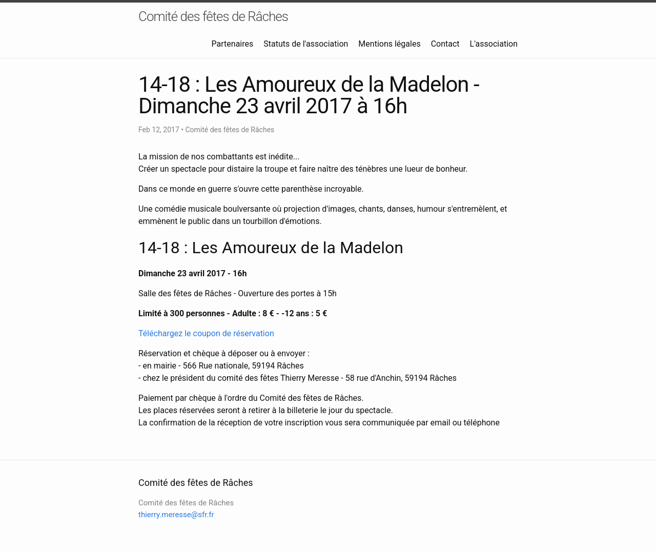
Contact (445, 44)
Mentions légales (389, 44)
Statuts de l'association (305, 44)
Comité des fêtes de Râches (213, 16)
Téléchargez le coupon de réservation (206, 333)
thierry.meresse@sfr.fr (176, 514)
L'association (494, 44)
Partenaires (233, 44)
